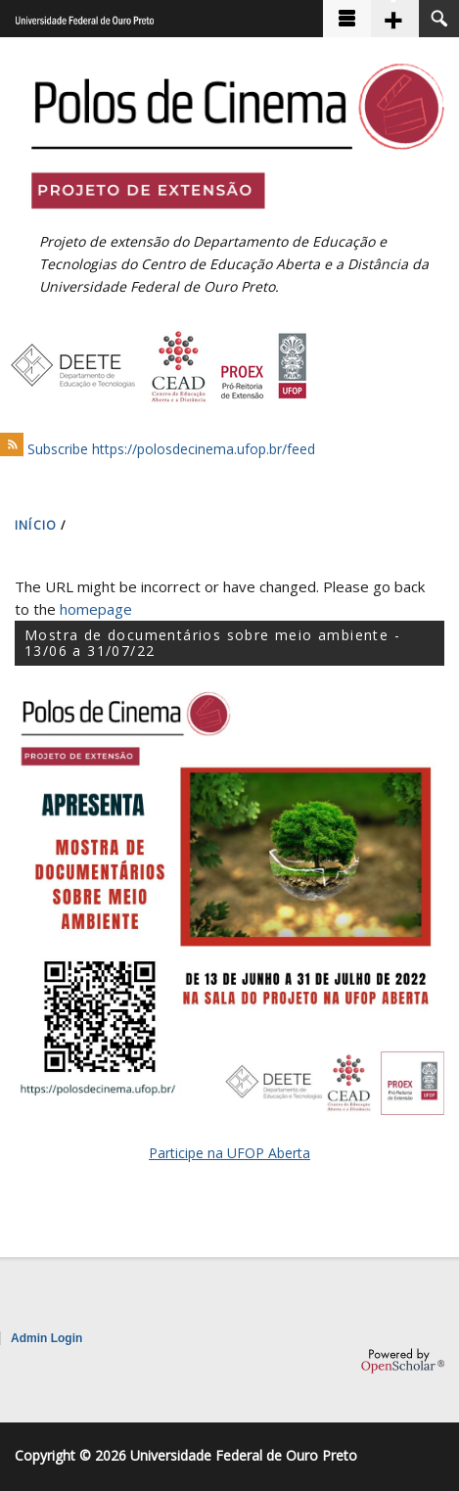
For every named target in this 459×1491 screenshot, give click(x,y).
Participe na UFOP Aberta (229, 1152)
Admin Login (46, 1338)
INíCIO (36, 525)
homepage (96, 609)
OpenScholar (402, 1361)
